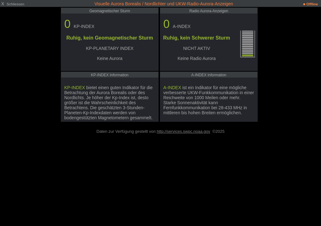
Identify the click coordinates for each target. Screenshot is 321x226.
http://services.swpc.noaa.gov (183, 131)
